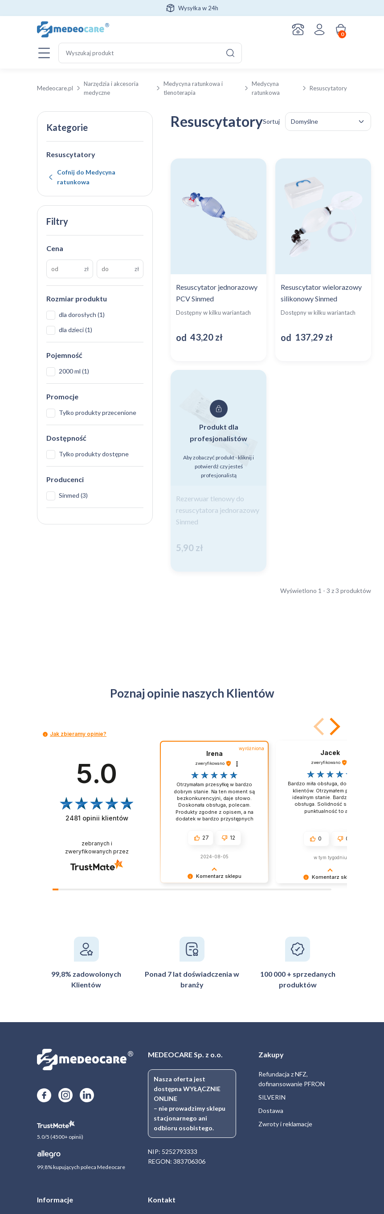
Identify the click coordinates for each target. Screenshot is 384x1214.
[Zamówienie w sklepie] (328, 121)
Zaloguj (319, 29)
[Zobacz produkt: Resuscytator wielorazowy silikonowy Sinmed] (323, 259)
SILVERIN (272, 1097)
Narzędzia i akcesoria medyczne (111, 88)
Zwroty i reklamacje (285, 1124)
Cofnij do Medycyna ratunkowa (86, 177)
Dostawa (270, 1110)
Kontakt (298, 29)
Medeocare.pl (55, 88)
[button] (333, 726)
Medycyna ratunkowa (266, 88)
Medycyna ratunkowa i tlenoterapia (193, 88)
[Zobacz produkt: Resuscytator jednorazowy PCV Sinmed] (218, 259)
